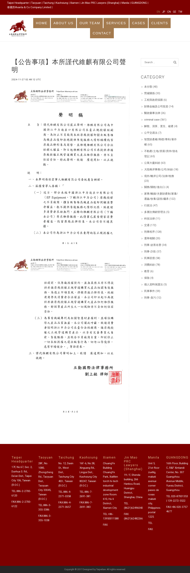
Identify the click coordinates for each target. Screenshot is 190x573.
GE (174, 11)
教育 (147, 271)
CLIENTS (159, 23)
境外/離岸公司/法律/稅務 (159, 176)
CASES (138, 23)
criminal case (152, 119)
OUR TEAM (90, 23)
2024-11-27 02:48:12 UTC (26, 79)
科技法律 (149, 218)
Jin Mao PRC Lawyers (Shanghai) (100, 2)
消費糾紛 (149, 264)
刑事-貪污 (150, 297)
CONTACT (102, 33)
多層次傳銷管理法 (154, 212)
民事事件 (149, 291)
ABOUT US (63, 23)
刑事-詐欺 (150, 251)
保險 (147, 277)
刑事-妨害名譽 (152, 245)
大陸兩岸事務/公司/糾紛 (158, 169)
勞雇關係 (149, 93)
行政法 (148, 205)
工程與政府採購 (153, 99)
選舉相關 (149, 238)
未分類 (148, 86)
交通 (147, 225)
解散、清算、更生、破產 (158, 126)
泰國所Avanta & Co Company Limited (29, 7)
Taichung (48, 2)
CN (169, 11)
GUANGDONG (139, 2)
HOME (41, 23)
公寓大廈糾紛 (152, 162)
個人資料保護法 (153, 284)
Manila (125, 2)
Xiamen (74, 2)
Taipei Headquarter (18, 2)
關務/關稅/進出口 (154, 187)
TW (180, 11)
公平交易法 (151, 132)
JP (163, 11)
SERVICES (116, 23)
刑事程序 (149, 231)
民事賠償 (149, 258)
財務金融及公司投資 (156, 106)
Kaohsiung (62, 2)
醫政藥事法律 (152, 113)
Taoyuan (36, 2)
